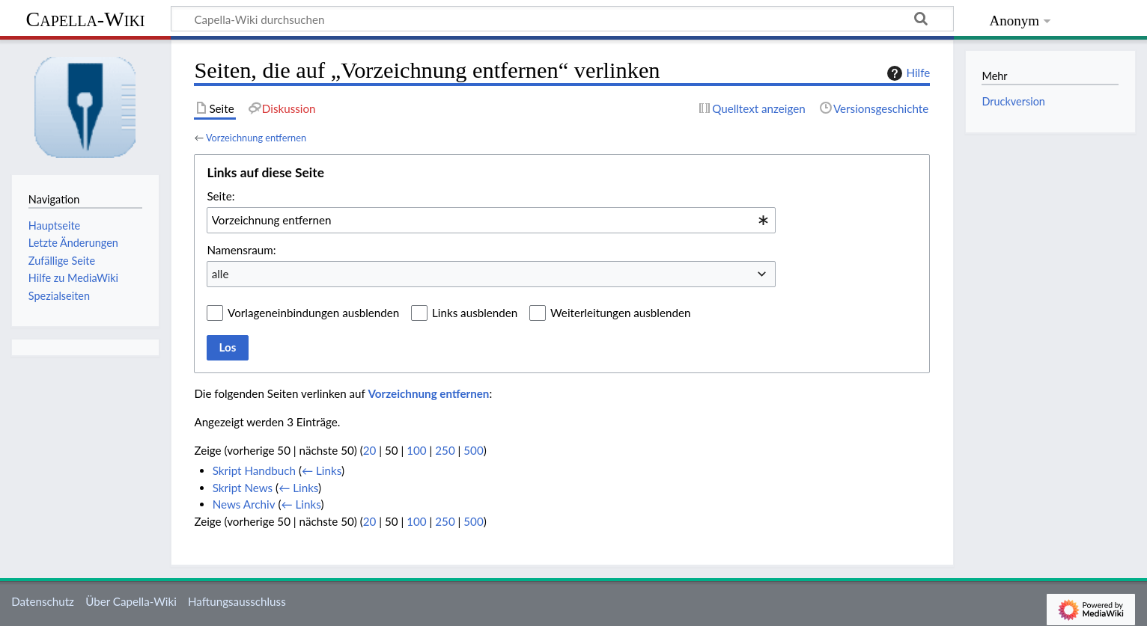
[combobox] (491, 220)
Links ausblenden (474, 312)
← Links (321, 470)
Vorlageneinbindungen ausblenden (313, 312)
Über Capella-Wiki (131, 601)
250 (444, 450)
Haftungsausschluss (237, 601)
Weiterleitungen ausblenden (620, 312)
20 (370, 450)
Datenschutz (42, 601)
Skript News (243, 487)
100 (416, 450)
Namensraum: (241, 250)
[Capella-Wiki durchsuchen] (562, 19)
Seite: (220, 196)
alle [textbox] (220, 273)
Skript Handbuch (254, 470)
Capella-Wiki (84, 19)
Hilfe (906, 73)
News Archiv (244, 504)
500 (473, 450)
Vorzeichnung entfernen (256, 138)
